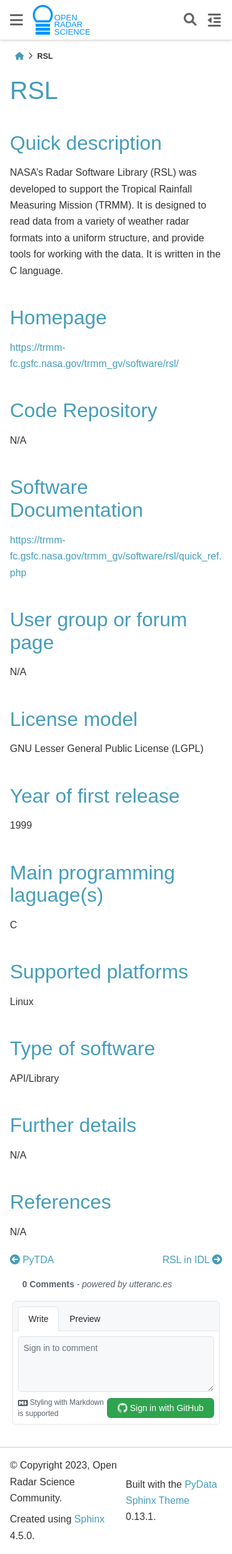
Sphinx (89, 1519)
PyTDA (32, 1259)
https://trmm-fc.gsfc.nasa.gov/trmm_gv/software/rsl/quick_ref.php (115, 556)
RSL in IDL (192, 1259)
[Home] (19, 56)
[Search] (190, 20)
